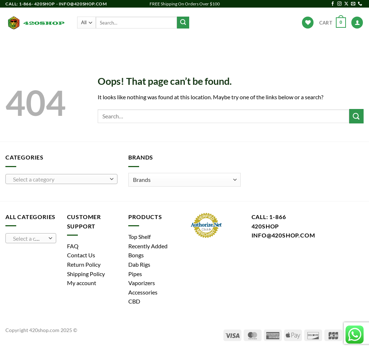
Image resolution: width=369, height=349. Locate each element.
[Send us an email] (353, 3)
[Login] (357, 23)
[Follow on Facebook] (332, 3)
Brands (267, 45)
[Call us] (360, 3)
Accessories (232, 45)
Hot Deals (299, 45)
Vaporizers (190, 45)
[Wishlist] (308, 23)
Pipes (123, 45)
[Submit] (183, 23)
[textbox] (60, 179)
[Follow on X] (346, 3)
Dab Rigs (152, 45)
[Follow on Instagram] (339, 3)
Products (67, 45)
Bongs (97, 45)
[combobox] (61, 179)
